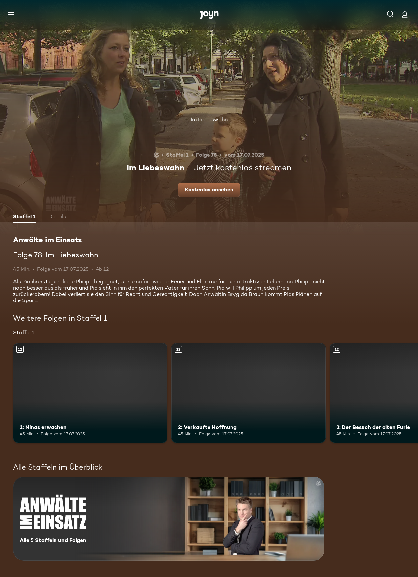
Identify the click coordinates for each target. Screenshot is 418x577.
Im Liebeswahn (209, 119)
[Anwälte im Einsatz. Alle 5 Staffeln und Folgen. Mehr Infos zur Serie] (168, 519)
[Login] (404, 14)
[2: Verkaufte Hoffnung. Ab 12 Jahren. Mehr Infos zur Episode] (248, 393)
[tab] (24, 217)
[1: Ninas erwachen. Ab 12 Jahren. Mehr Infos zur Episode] (90, 393)
